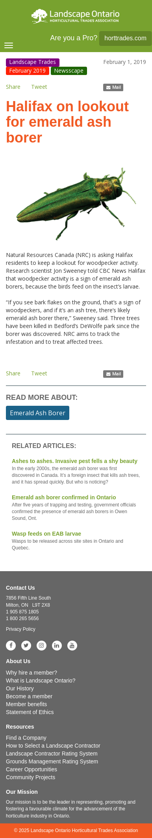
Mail (113, 87)
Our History (20, 688)
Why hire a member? (31, 672)
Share (13, 86)
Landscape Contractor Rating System (52, 753)
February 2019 (27, 70)
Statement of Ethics (30, 712)
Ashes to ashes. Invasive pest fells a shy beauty (76, 472)
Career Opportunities (31, 769)
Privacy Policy (20, 629)
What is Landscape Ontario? (41, 680)
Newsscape (68, 70)
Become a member (29, 696)
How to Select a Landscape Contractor (53, 745)
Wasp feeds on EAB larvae (76, 541)
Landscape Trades (32, 62)
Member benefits (26, 704)
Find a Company (26, 738)
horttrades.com (125, 38)
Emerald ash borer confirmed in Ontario (76, 508)
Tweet (39, 86)
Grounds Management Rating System (52, 761)
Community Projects (30, 777)
